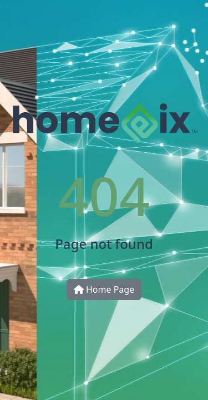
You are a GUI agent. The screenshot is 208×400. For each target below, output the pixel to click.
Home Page (104, 289)
